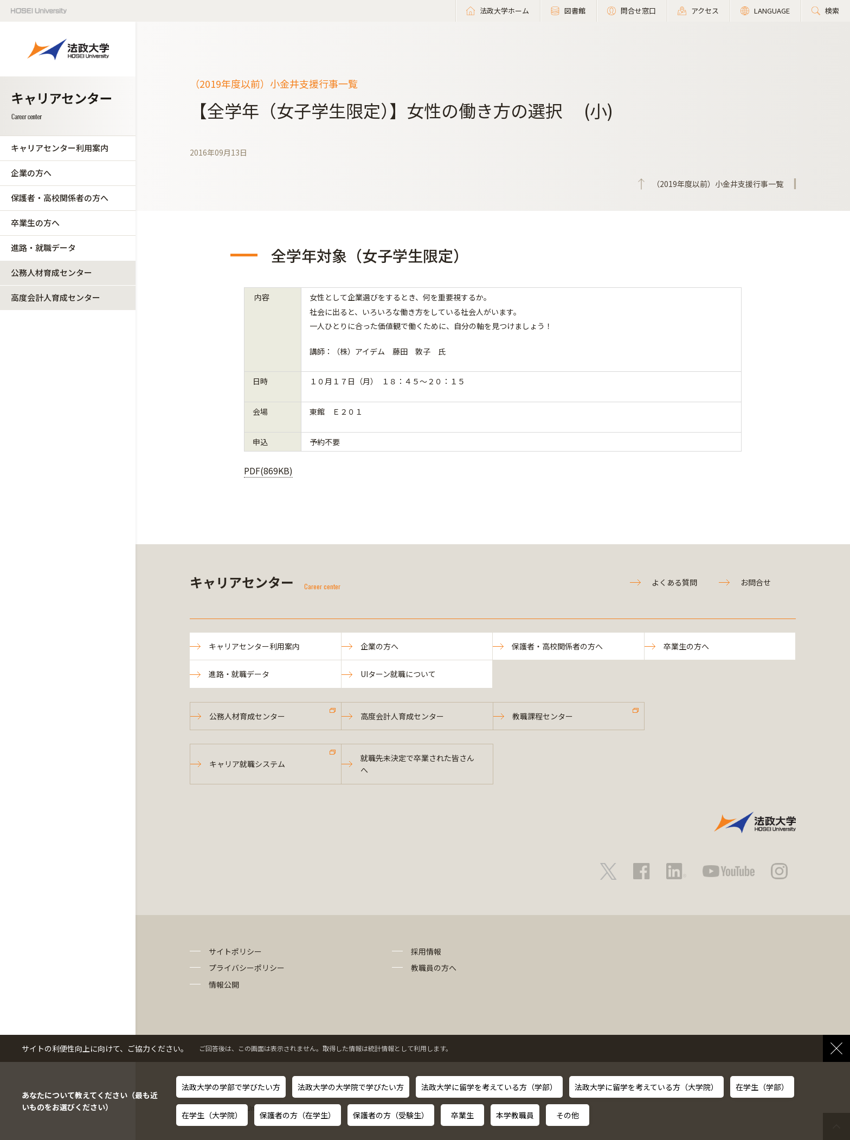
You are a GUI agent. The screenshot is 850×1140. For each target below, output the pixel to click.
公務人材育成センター (51, 272)
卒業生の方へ (35, 222)
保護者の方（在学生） (298, 1115)
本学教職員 (515, 1115)
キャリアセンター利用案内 (59, 147)
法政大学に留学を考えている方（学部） (489, 1086)
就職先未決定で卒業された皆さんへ (417, 763)
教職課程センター (542, 716)
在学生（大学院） (212, 1115)
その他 (567, 1115)
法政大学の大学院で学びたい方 (351, 1086)
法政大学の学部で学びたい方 (231, 1086)
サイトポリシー (235, 951)
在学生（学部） (762, 1086)
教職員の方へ (433, 967)
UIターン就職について (398, 673)
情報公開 (224, 984)
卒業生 (462, 1115)
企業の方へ (31, 172)
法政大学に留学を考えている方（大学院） (646, 1086)
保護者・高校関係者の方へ (59, 197)
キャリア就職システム (247, 763)
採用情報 (426, 951)
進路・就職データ (43, 247)
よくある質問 (674, 582)
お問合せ (755, 582)
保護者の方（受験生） (391, 1115)
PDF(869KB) (268, 470)
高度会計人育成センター (55, 297)
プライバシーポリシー (247, 967)
